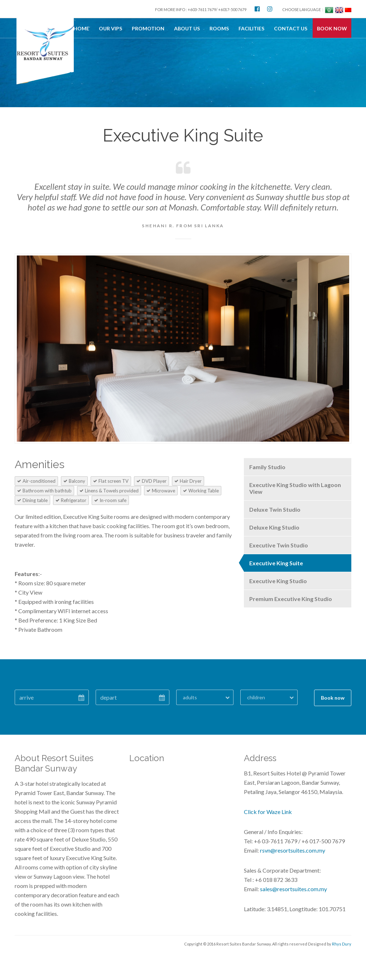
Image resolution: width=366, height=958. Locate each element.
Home (81, 28)
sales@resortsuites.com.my (293, 888)
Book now (333, 698)
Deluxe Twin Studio (274, 509)
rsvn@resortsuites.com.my (292, 850)
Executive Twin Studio (278, 545)
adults (190, 697)
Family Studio (267, 466)
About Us (187, 28)
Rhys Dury (341, 944)
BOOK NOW (332, 28)
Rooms (219, 28)
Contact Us (290, 28)
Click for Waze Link (268, 811)
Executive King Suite (276, 563)
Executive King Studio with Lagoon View (295, 488)
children (256, 697)
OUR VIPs (110, 28)
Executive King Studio (278, 580)
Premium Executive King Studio (290, 598)
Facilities (251, 28)
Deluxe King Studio (274, 527)
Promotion (148, 28)
